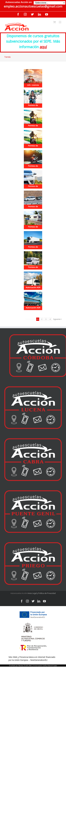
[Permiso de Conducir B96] (33, 200)
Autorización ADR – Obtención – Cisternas (33, 311)
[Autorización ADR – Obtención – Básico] (33, 281)
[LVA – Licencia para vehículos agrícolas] (33, 78)
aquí (43, 46)
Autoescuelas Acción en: (18, 2)
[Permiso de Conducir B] (33, 179)
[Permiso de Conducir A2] (33, 139)
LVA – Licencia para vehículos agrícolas (33, 88)
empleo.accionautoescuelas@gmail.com (33, 6)
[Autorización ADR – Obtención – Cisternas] (33, 301)
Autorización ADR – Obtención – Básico (33, 290)
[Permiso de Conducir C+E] (33, 240)
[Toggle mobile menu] (60, 22)
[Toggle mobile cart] (54, 22)
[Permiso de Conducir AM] (33, 98)
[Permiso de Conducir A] (33, 159)
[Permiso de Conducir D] (33, 260)
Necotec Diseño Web (25, 665)
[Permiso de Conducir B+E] (33, 220)
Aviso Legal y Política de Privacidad (42, 593)
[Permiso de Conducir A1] (33, 119)
